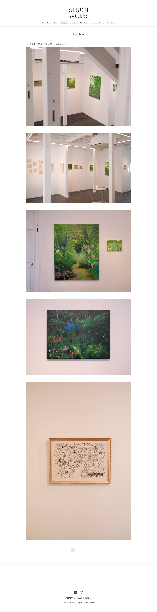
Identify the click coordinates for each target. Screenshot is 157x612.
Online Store (111, 23)
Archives (64, 23)
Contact (101, 23)
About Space (74, 23)
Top (43, 23)
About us (56, 23)
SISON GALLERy (78, 598)
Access (94, 23)
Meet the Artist (85, 23)
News (49, 23)
